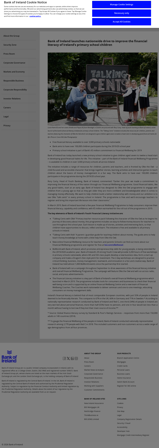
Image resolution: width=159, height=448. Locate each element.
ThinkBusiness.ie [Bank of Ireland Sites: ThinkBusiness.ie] (91, 415)
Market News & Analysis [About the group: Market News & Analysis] (94, 370)
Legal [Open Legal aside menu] (5, 116)
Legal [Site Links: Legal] (119, 415)
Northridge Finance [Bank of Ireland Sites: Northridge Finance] (92, 411)
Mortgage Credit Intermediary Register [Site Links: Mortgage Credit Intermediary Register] (133, 435)
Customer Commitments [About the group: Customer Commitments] (94, 390)
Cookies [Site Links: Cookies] (120, 403)
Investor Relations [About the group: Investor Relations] (91, 382)
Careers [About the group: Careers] (87, 366)
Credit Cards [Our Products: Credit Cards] (122, 366)
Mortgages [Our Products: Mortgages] (121, 362)
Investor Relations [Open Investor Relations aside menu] (12, 98)
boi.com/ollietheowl (113, 245)
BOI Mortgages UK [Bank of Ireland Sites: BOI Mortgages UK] (91, 407)
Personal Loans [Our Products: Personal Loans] (123, 370)
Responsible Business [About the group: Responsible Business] (93, 378)
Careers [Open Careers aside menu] (7, 107)
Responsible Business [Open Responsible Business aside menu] (13, 80)
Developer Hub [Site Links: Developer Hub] (123, 431)
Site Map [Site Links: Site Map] (120, 411)
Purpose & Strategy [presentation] (82, 23)
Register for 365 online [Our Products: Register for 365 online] (126, 386)
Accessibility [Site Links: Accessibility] (122, 427)
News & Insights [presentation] (102, 23)
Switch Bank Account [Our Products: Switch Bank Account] (125, 382)
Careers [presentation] (116, 23)
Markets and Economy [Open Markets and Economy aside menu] (14, 71)
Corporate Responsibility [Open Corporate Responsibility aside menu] (15, 89)
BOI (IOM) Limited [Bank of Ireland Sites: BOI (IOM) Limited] (91, 419)
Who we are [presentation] (44, 23)
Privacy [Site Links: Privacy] (120, 407)
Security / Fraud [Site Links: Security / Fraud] (123, 423)
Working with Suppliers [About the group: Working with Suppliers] (94, 386)
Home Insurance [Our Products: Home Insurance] (124, 378)
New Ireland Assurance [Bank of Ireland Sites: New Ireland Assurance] (94, 403)
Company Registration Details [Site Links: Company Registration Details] (129, 419)
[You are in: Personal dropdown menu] (11, 4)
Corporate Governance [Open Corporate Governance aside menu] (14, 62)
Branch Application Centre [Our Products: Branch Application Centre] (128, 358)
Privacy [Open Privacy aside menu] (6, 125)
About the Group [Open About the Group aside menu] (11, 35)
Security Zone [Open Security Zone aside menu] (9, 44)
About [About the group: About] (86, 358)
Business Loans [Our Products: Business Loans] (123, 374)
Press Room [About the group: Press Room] (89, 362)
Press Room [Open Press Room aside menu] (9, 53)
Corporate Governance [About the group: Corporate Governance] (93, 374)
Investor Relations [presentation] (61, 23)
